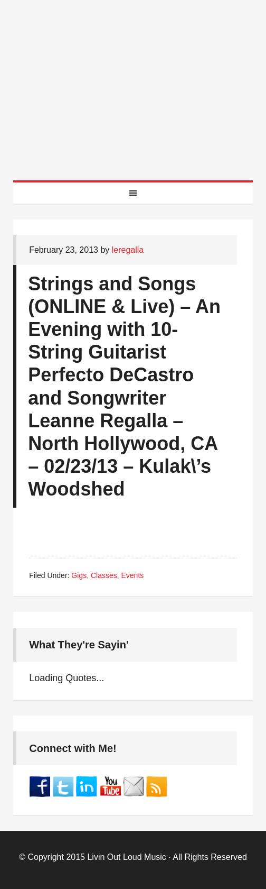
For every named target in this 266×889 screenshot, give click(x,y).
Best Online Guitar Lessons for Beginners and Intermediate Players (133, 79)
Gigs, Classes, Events (107, 575)
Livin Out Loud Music (126, 857)
